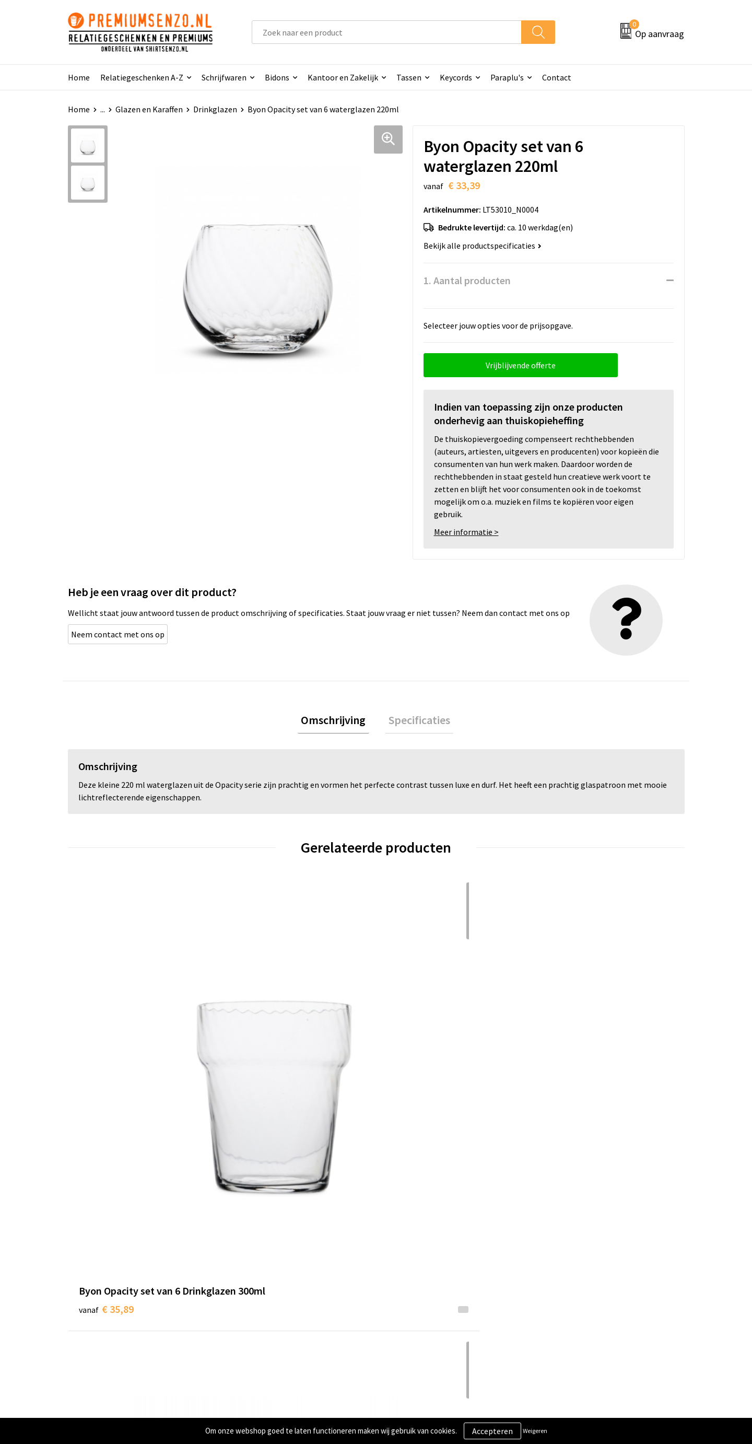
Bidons (277, 77)
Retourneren (412, 1294)
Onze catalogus (264, 1247)
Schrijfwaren (224, 77)
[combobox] (387, 32)
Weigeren (535, 1431)
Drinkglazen (215, 109)
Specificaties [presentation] (415, 721)
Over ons (251, 1231)
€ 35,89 (106, 1070)
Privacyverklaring (573, 1262)
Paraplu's (507, 77)
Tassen (408, 77)
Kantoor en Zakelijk (343, 77)
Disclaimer (561, 1278)
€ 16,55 (568, 1070)
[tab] (336, 721)
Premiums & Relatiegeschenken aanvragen (293, 1286)
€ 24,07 (260, 1070)
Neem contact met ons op (117, 634)
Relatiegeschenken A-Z (141, 77)
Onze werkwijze (417, 1262)
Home (79, 77)
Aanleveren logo (418, 1247)
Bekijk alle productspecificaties (483, 245)
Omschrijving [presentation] (336, 721)
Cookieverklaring (572, 1247)
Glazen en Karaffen (149, 109)
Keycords (456, 77)
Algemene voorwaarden (584, 1231)
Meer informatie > (466, 532)
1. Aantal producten (467, 280)
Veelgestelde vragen (272, 1262)
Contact (556, 77)
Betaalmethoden (420, 1278)
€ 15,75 (414, 1070)
